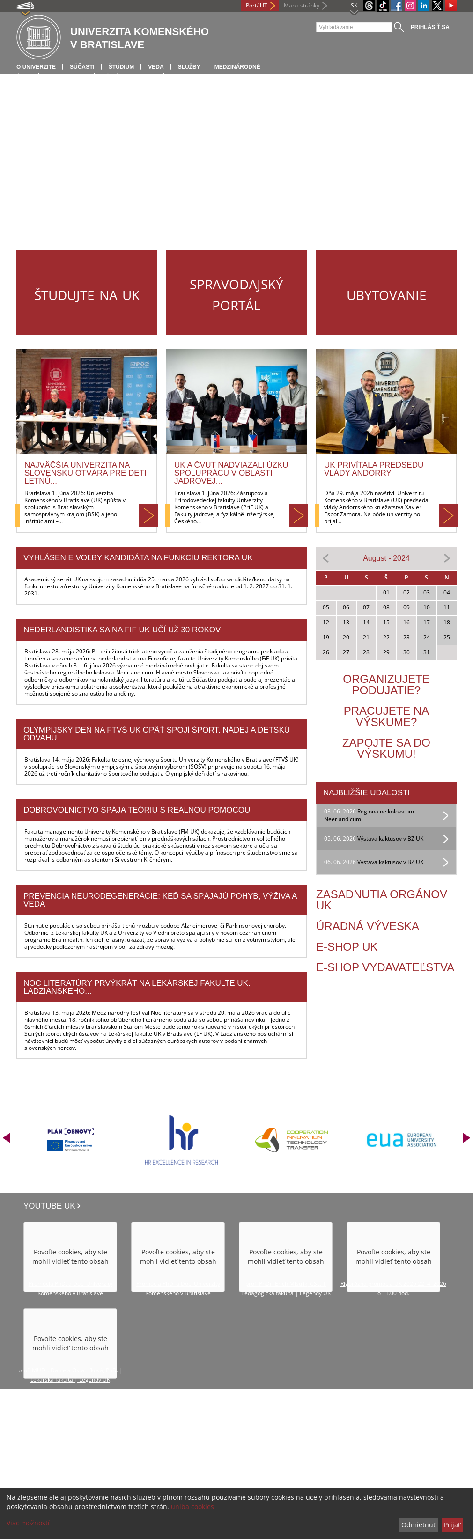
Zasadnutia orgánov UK (381, 900)
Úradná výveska (367, 926)
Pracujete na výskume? (386, 716)
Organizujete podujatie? (386, 684)
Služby (189, 67)
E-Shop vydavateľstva (385, 967)
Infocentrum (67, 76)
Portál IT (256, 5)
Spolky (144, 76)
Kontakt (184, 76)
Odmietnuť (418, 1524)
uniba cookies (192, 1506)
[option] (71, 1139)
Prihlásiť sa (430, 27)
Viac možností (28, 1522)
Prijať (452, 1524)
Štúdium (121, 67)
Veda (155, 67)
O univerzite (36, 67)
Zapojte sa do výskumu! (386, 748)
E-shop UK (347, 946)
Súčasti (82, 67)
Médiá (111, 76)
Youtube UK (49, 1206)
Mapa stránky (301, 5)
